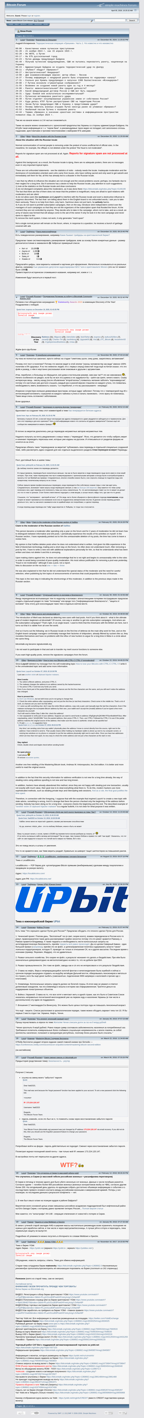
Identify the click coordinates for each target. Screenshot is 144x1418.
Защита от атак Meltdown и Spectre (50, 1222)
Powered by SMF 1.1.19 (57, 1413)
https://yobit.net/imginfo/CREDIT (73, 1398)
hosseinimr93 (119, 339)
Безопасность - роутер (59, 1061)
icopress (97, 337)
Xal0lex (66, 526)
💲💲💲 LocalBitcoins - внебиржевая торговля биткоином (61, 856)
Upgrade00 (84, 339)
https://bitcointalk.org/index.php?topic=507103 (36, 1347)
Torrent (40, 21)
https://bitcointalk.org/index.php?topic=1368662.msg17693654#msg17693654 (52, 1359)
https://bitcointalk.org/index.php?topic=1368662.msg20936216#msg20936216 (70, 1339)
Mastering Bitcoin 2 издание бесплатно (52, 1038)
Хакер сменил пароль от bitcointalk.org (60, 1057)
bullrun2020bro (111, 337)
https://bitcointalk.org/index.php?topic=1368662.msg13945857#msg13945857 (75, 1350)
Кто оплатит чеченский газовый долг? (53, 1019)
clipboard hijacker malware (48, 675)
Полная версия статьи (92, 1208)
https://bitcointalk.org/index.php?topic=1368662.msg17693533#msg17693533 (82, 1329)
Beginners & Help (35, 660)
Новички (30, 1038)
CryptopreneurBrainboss (55, 342)
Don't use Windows (26, 699)
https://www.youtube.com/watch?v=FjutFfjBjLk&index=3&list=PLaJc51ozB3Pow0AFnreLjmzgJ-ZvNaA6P (57, 1295)
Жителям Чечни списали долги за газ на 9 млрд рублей (80, 1022)
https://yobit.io (59, 1248)
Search (24, 24)
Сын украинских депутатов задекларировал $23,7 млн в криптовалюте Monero (70, 267)
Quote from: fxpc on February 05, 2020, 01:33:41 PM (35, 415)
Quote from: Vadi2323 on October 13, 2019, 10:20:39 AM (39, 818)
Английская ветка (24, 1284)
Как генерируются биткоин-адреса (85, 410)
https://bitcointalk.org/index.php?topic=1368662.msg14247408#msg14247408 (52, 1385)
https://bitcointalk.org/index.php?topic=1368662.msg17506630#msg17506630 (77, 1331)
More (46, 24)
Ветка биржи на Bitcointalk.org (30, 1289)
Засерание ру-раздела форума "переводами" (62, 407)
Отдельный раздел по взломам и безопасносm (63, 595)
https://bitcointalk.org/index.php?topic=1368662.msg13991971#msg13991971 (52, 1380)
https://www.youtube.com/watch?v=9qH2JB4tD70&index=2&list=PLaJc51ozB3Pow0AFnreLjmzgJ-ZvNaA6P (61, 1301)
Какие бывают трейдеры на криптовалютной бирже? (85, 235)
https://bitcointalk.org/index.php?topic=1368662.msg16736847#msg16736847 (90, 1363)
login (29, 16)
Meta (29, 136)
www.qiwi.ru (54, 1323)
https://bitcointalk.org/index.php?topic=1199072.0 (78, 1369)
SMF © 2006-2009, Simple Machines (82, 1413)
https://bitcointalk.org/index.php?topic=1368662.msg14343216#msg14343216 (77, 1334)
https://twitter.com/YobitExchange (104, 1318)
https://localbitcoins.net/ (40, 879)
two (55, 565)
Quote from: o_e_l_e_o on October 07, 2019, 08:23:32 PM (39, 725)
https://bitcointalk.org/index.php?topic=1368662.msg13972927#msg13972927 (56, 1372)
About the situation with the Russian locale (49, 136)
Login (30, 24)
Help (17, 24)
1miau (72, 342)
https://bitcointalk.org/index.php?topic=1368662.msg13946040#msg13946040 (87, 1366)
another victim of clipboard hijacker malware (36, 806)
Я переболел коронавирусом (48, 355)
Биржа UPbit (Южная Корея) (49, 884)
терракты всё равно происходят (74, 944)
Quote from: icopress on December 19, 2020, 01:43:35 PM (37, 309)
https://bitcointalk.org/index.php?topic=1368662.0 (79, 1266)
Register (38, 24)
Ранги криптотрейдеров (46, 231)
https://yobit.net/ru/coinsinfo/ (81, 1355)
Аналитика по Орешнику (46, 40)
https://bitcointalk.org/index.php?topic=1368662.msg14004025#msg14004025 (74, 1321)
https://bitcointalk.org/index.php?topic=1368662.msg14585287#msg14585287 (87, 1390)
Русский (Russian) (33, 296)
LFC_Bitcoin (105, 339)
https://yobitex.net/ (83, 1248)
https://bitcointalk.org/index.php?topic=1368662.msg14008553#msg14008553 (52, 1325)
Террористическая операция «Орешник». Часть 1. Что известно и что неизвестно (74, 43)
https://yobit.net (37, 1248)
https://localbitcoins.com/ (34, 873)
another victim (30, 675)
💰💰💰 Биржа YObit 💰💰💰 (50, 1242)
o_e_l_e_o (29, 723)
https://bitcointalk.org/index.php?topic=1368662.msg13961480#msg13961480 (81, 1377)
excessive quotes (32, 757)
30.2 (35, 21)
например (37, 947)
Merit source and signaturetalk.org (46, 614)
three (62, 565)
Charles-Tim (58, 339)
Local (22, 40)
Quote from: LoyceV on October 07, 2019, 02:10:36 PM (36, 671)
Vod (94, 339)
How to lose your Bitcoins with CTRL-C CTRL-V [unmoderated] (68, 660)
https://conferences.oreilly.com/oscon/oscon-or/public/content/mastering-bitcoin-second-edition (58, 1044)
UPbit (56, 921)
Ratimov (35, 318)
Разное (30, 1222)
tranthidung (71, 339)
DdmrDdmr (71, 337)
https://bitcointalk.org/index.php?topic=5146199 (104, 189)
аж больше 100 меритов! (87, 488)
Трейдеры (30, 231)
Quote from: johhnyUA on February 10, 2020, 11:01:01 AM (37, 465)
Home (11, 24)
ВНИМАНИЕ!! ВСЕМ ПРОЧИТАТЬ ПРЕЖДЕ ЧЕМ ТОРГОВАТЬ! (46, 1286)
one (49, 565)
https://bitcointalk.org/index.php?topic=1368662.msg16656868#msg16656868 (90, 1392)
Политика (30, 40)
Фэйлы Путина (43, 927)
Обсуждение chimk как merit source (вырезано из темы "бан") (70, 812)
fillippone (57, 337)
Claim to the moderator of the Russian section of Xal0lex (55, 522)
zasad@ (45, 339)
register (37, 16)
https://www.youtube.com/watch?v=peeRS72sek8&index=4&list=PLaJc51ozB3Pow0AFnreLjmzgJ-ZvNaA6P (65, 1311)
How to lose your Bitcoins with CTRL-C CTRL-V (97, 664)
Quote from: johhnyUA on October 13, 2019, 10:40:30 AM (37, 815)
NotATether (85, 337)
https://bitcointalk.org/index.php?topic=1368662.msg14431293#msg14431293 (93, 1337)
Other (22, 136)
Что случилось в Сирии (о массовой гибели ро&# (58, 1173)
